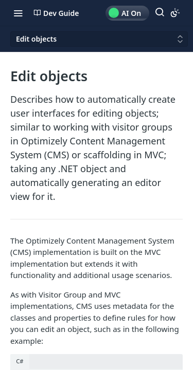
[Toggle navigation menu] (18, 13)
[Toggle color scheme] (175, 13)
